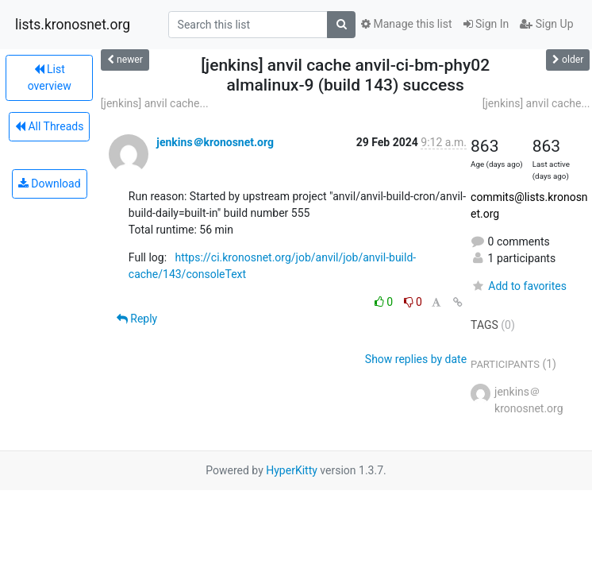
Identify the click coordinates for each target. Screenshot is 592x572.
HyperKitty (291, 470)
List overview (49, 77)
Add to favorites (519, 286)
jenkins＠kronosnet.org (215, 142)
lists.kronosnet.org (72, 25)
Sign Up (546, 23)
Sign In (486, 23)
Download (49, 183)
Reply (137, 318)
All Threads (49, 126)
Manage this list (406, 23)
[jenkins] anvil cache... (155, 103)
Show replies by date (416, 359)
